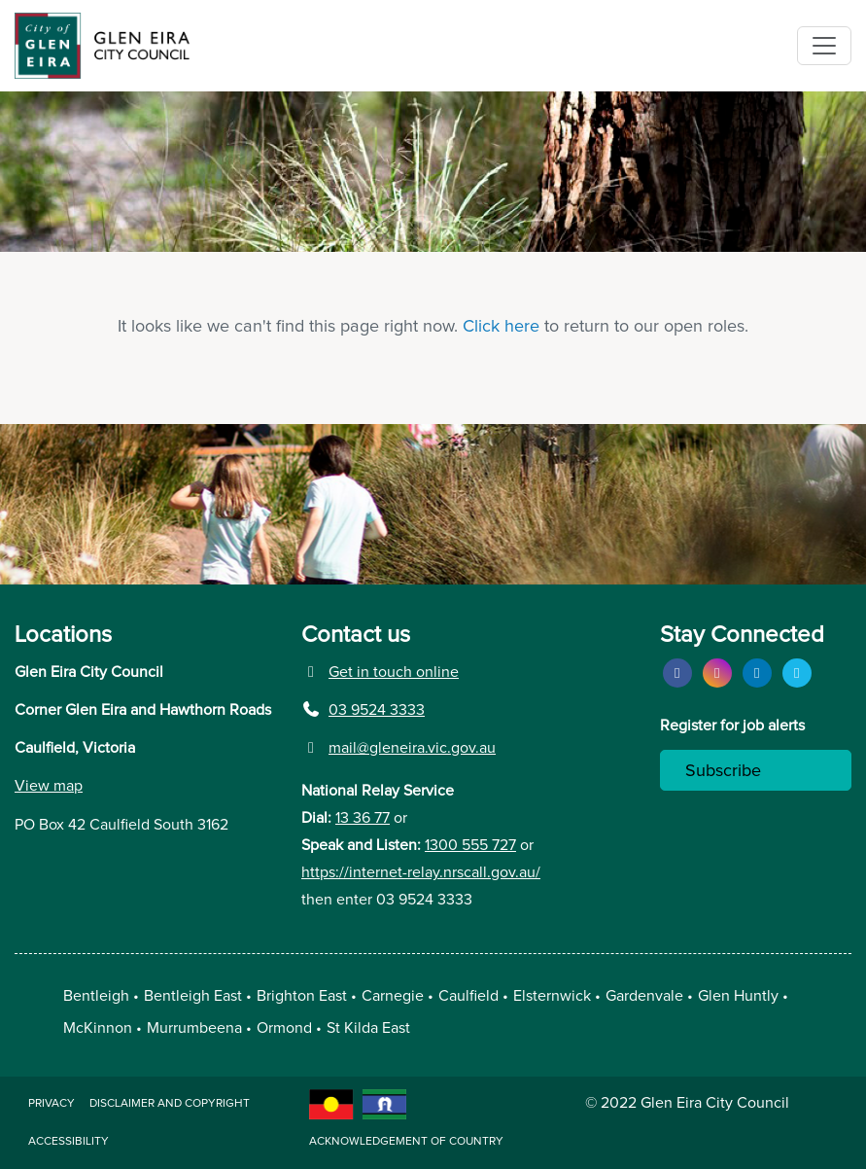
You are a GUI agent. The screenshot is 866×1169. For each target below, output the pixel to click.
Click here (501, 327)
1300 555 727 (470, 845)
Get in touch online (380, 672)
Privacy (51, 1104)
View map (49, 786)
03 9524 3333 (363, 710)
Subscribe (723, 771)
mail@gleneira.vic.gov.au (398, 748)
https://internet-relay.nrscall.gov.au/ (420, 872)
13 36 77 (362, 818)
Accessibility (68, 1142)
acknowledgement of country (406, 1142)
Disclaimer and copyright (169, 1104)
